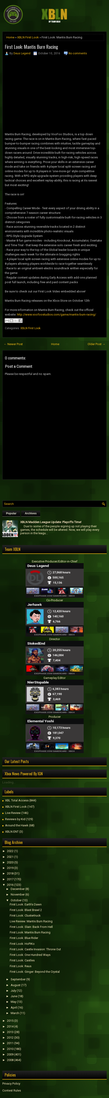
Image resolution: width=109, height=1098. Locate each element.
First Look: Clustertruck (25, 915)
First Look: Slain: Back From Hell (31, 927)
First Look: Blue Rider (24, 938)
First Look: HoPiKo (22, 943)
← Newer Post (13, 344)
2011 (10, 1043)
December (18, 889)
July (13, 990)
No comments (78, 53)
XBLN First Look (28, 37)
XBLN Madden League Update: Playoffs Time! (50, 522)
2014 (10, 1026)
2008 (10, 1060)
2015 (10, 1020)
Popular (11, 513)
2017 (10, 879)
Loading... (9, 782)
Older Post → (96, 344)
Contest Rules (11, 1090)
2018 (10, 873)
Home (10, 37)
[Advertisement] (55, 489)
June (14, 996)
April (14, 1007)
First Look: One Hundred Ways (30, 955)
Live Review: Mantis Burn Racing (31, 921)
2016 (10, 884)
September (18, 979)
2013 (10, 1032)
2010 (10, 1049)
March (15, 1013)
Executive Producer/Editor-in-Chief (54, 561)
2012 (10, 1037)
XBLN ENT (12, 831)
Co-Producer (54, 600)
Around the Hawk (16, 825)
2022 (10, 851)
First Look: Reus (20, 966)
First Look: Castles (22, 960)
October (16, 900)
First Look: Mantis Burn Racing (31, 46)
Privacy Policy (11, 1083)
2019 (10, 868)
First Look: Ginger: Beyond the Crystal (35, 971)
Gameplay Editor (54, 678)
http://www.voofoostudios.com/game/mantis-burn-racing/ (56, 314)
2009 (10, 1054)
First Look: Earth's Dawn (26, 904)
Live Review (13, 813)
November (18, 894)
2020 (10, 862)
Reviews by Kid (15, 819)
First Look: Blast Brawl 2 (26, 910)
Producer (55, 716)
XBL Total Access (17, 800)
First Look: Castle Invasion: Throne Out (35, 949)
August (15, 985)
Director (54, 639)
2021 (10, 857)
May (13, 1001)
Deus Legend (21, 53)
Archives (31, 513)
